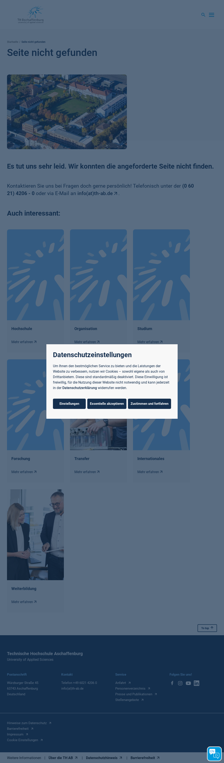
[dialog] (112, 381)
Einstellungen (69, 404)
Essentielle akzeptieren (107, 404)
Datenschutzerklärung (79, 388)
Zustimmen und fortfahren (149, 404)
